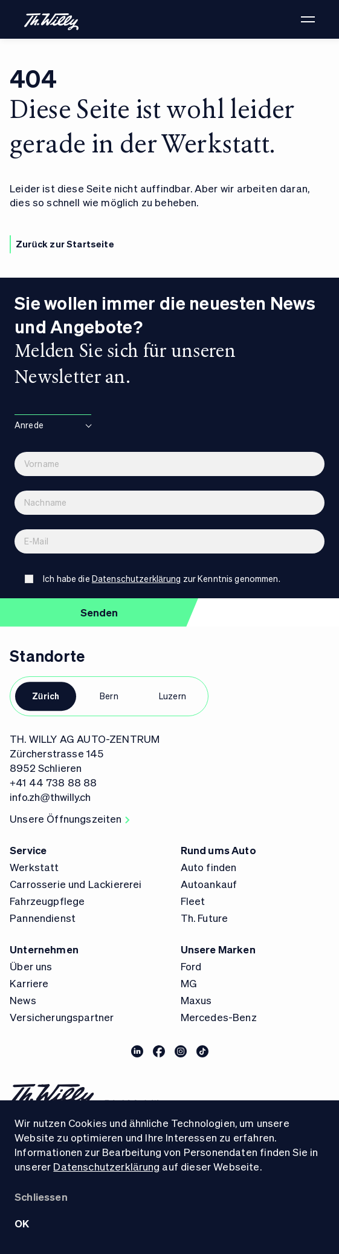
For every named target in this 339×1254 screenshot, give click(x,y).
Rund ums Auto (218, 850)
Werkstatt (34, 867)
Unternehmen (44, 949)
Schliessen (41, 1196)
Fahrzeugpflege (47, 900)
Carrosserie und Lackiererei (76, 883)
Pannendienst (43, 917)
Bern (109, 695)
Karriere (29, 983)
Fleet (193, 900)
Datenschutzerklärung (106, 1166)
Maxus (196, 1000)
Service (28, 850)
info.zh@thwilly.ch (50, 796)
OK (22, 1223)
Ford (191, 966)
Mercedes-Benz (219, 1017)
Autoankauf (209, 883)
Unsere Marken (218, 949)
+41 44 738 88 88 (53, 782)
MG (189, 983)
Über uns (31, 966)
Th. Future (204, 917)
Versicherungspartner (62, 1017)
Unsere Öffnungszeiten (70, 818)
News (23, 1000)
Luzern (172, 695)
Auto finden (209, 867)
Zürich (46, 695)
